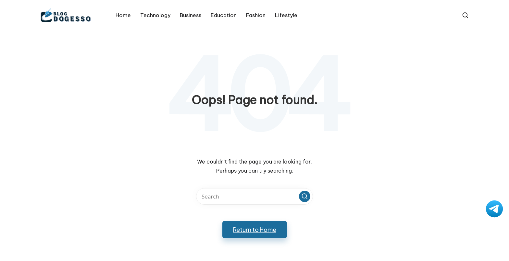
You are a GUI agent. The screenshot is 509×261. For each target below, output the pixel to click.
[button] (304, 196)
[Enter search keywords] (254, 196)
